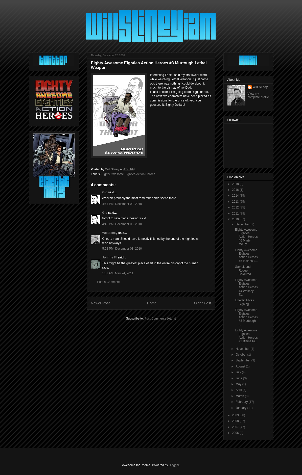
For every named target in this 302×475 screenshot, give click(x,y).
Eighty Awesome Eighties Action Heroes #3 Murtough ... (246, 317)
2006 (236, 433)
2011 (236, 213)
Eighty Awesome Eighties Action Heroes (128, 174)
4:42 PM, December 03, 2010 (122, 224)
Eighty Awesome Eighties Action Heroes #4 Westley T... (246, 287)
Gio (104, 192)
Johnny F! (109, 257)
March (240, 396)
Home (152, 303)
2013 (236, 201)
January (241, 408)
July (239, 372)
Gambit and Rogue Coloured (243, 270)
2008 (236, 421)
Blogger (174, 465)
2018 (236, 184)
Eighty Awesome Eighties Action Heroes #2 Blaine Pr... (246, 336)
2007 (236, 427)
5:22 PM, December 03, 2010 (122, 248)
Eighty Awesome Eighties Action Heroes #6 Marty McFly (246, 237)
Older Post (202, 303)
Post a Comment (108, 282)
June (239, 378)
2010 (236, 219)
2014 (236, 195)
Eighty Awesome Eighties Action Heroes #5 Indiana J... (246, 255)
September (243, 360)
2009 (236, 415)
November (243, 349)
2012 (236, 207)
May (239, 384)
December (243, 224)
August (241, 366)
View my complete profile (258, 95)
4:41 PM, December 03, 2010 (122, 204)
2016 (236, 190)
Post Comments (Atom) (160, 318)
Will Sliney (110, 233)
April (239, 390)
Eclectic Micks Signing (244, 302)
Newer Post (100, 303)
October (241, 354)
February (242, 402)
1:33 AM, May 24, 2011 (117, 273)
